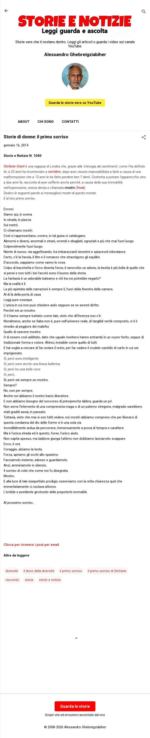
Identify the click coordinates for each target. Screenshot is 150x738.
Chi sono (45, 122)
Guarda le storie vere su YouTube (75, 103)
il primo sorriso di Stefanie (107, 571)
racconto (12, 580)
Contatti (70, 122)
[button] (143, 138)
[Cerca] (143, 12)
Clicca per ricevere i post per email (31, 545)
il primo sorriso (71, 571)
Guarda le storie (75, 706)
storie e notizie (50, 580)
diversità (12, 571)
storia (29, 580)
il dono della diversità (39, 571)
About (23, 122)
